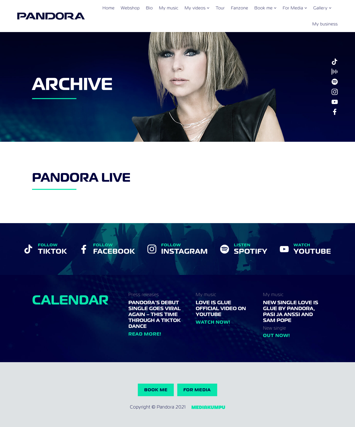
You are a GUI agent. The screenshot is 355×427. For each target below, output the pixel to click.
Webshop (130, 8)
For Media (293, 8)
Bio (149, 8)
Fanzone (239, 8)
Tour (220, 8)
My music (168, 8)
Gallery (320, 8)
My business (325, 24)
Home (109, 8)
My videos (195, 8)
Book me (263, 8)
